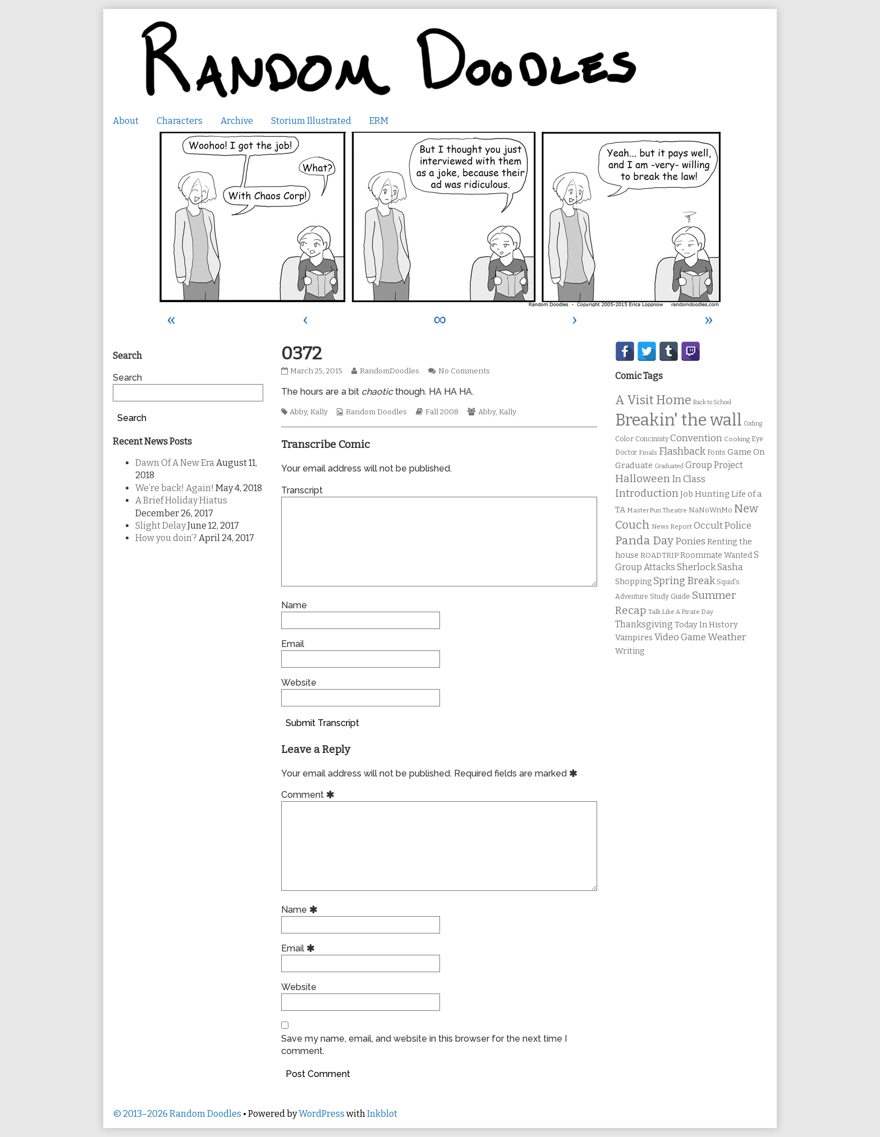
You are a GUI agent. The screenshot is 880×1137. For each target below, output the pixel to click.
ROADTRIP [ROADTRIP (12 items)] (659, 555)
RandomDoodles (389, 371)
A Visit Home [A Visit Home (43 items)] (653, 400)
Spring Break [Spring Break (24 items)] (684, 581)
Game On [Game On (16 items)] (746, 452)
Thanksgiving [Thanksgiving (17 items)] (644, 624)
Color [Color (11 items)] (624, 439)
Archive (237, 120)
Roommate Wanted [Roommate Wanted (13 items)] (716, 555)
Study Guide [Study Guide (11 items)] (670, 596)
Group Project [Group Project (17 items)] (714, 465)
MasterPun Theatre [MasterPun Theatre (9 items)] (657, 510)
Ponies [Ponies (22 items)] (690, 541)
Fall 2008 (442, 412)
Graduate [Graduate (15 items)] (634, 465)
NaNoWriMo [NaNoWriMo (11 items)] (710, 510)
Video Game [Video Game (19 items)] (680, 637)
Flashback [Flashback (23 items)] (682, 451)
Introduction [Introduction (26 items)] (647, 493)
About (126, 120)
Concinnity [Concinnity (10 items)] (651, 439)
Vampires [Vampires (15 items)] (634, 637)
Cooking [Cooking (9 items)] (737, 439)
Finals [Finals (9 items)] (648, 452)
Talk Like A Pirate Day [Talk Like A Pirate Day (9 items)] (680, 612)
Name (294, 605)
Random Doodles (376, 412)
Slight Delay (160, 525)
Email (292, 644)
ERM (378, 120)
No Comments (464, 371)
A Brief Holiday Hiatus (181, 500)
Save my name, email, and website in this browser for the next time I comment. (424, 1044)
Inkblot (382, 1113)
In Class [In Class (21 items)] (688, 479)
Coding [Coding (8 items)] (753, 423)
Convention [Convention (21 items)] (696, 438)
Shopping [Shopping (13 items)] (633, 581)
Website (299, 682)
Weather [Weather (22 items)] (727, 637)
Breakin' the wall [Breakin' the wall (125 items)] (678, 420)
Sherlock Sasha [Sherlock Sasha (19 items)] (710, 567)
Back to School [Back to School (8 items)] (712, 402)
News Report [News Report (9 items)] (672, 526)
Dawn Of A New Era (174, 462)
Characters (180, 120)
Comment (309, 794)
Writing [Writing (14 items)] (630, 651)
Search (127, 377)
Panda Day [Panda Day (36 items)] (644, 540)
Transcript (302, 490)
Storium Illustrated (311, 120)
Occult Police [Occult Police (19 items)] (722, 525)
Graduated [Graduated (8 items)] (669, 466)
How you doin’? (166, 538)
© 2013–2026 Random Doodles (177, 1113)
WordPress (322, 1113)
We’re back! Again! (174, 488)
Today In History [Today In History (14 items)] (706, 625)
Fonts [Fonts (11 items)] (716, 452)
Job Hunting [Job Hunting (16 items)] (705, 494)
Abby (298, 412)
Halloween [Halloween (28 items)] (642, 478)
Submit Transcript (322, 723)
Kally (319, 412)
